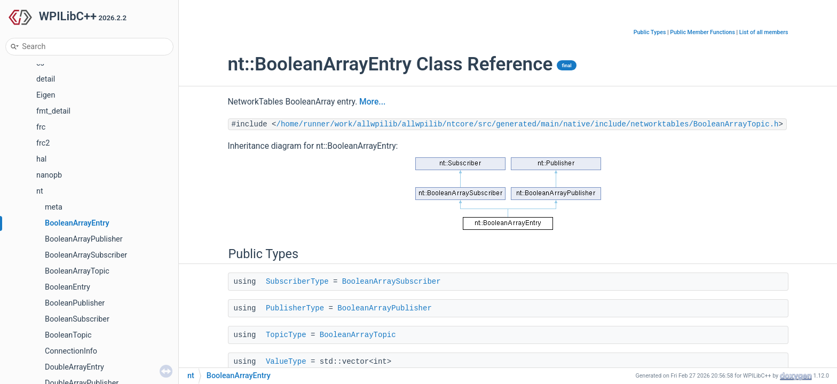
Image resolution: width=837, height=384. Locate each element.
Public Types (650, 32)
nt (39, 191)
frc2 (43, 143)
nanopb (49, 175)
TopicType (286, 335)
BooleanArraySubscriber (86, 255)
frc (40, 127)
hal (41, 159)
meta (53, 207)
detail (45, 79)
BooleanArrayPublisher (84, 239)
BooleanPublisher (75, 303)
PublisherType (295, 308)
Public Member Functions (702, 32)
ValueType (286, 361)
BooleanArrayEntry (77, 223)
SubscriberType (297, 281)
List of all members (763, 32)
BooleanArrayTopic (77, 271)
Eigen (45, 95)
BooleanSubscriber (77, 319)
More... (372, 102)
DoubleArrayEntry (74, 367)
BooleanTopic (68, 335)
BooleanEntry (67, 287)
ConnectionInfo (71, 351)
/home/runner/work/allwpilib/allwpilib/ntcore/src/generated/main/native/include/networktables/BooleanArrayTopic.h (528, 124)
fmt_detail (53, 111)
